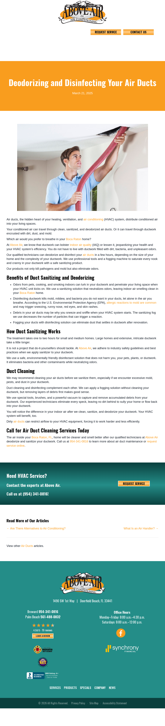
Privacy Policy (78, 703)
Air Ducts (27, 546)
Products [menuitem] (67, 43)
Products (70, 688)
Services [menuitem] (46, 43)
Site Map (93, 703)
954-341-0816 (23, 29)
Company (100, 688)
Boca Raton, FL (42, 437)
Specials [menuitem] (87, 43)
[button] (55, 43)
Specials (85, 688)
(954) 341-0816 (35, 494)
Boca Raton (73, 239)
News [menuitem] (121, 43)
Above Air (16, 245)
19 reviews (47, 630)
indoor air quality (80, 245)
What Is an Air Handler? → (141, 528)
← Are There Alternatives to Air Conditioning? (36, 528)
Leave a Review (43, 636)
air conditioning (93, 219)
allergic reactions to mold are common (131, 302)
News (112, 688)
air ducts (88, 254)
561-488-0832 (63, 29)
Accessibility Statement (115, 703)
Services (55, 688)
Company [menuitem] (104, 43)
